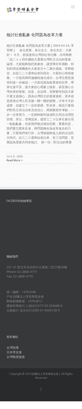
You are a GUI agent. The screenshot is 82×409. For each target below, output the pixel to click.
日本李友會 (14, 352)
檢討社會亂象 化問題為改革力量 (35, 34)
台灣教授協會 (16, 357)
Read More (13, 160)
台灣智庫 (13, 347)
